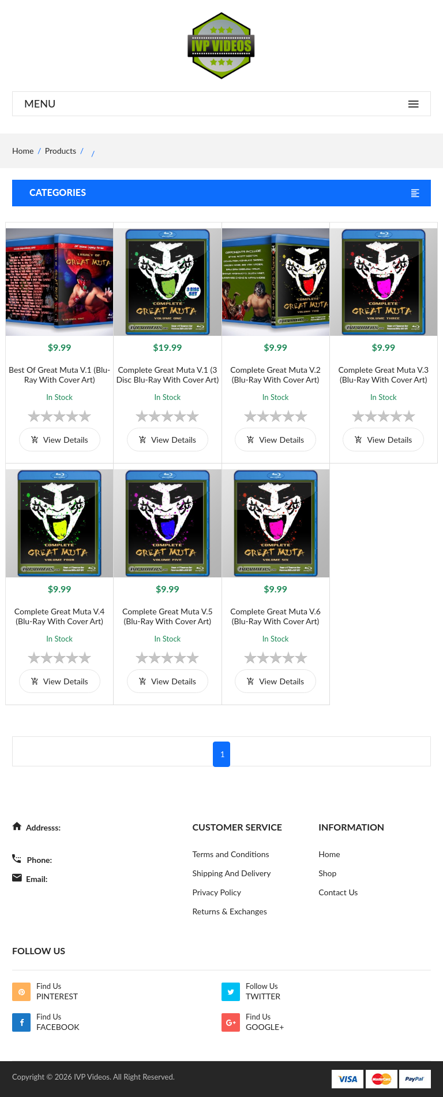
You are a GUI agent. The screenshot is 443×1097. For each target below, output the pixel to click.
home (22, 150)
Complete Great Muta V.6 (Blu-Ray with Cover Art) (275, 616)
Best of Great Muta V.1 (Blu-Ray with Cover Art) (59, 374)
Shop (327, 873)
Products (60, 150)
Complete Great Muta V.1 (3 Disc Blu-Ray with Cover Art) (167, 374)
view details (59, 439)
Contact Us (338, 892)
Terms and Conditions (231, 854)
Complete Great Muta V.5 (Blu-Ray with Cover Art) (167, 616)
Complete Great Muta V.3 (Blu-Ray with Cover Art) (384, 374)
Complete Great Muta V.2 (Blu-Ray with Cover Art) (275, 374)
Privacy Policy (217, 892)
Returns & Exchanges (230, 911)
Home (329, 854)
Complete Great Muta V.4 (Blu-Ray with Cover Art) (59, 616)
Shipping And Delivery (232, 873)
